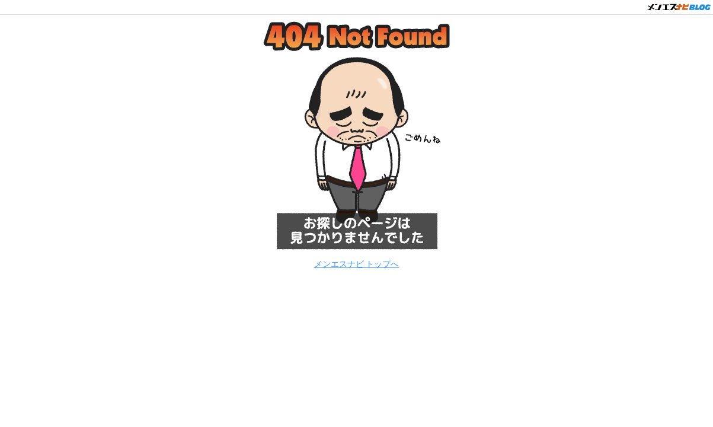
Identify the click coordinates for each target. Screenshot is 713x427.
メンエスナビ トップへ (356, 264)
